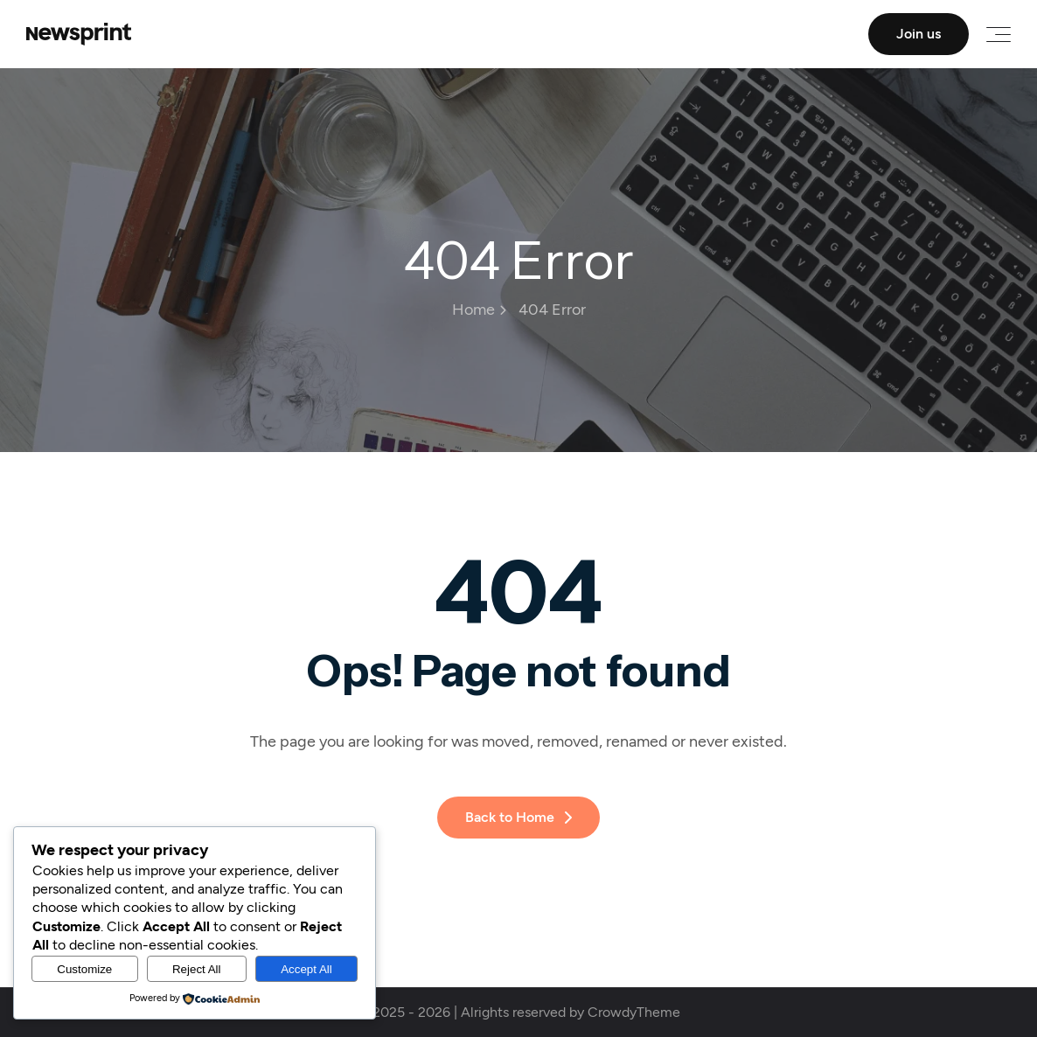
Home (479, 309)
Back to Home (518, 817)
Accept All (306, 969)
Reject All (196, 969)
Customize (84, 969)
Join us (918, 33)
